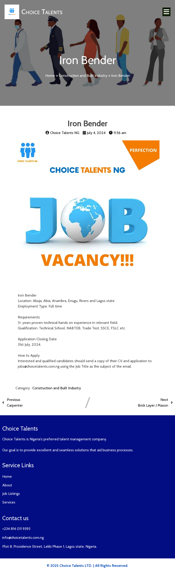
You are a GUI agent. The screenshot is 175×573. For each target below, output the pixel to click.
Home (50, 75)
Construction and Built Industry (83, 75)
